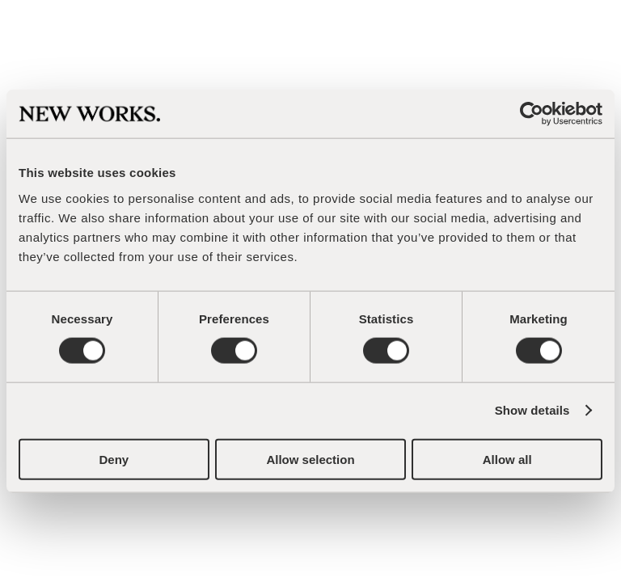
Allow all (507, 459)
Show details (532, 410)
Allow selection (310, 459)
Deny (114, 459)
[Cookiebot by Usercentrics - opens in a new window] (531, 114)
